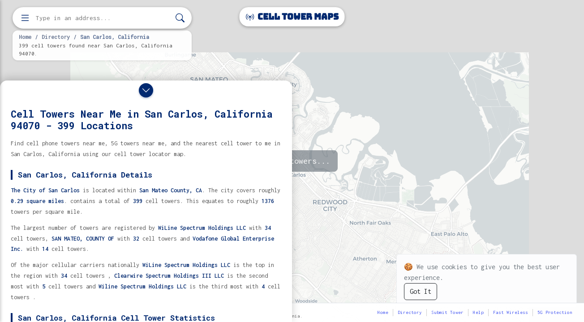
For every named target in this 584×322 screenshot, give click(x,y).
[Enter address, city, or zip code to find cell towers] (103, 18)
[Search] (180, 18)
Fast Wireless (510, 312)
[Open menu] (25, 18)
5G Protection (554, 312)
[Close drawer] (146, 90)
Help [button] (478, 312)
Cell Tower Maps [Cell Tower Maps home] (292, 17)
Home (25, 36)
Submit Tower (447, 312)
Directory (56, 36)
